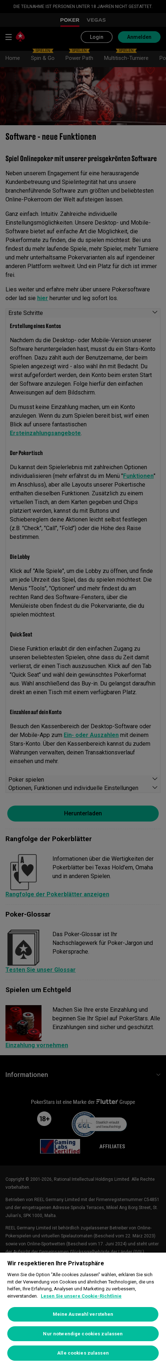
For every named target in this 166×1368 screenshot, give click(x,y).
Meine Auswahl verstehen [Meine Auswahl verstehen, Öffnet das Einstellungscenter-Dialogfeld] (83, 1314)
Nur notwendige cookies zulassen (83, 1333)
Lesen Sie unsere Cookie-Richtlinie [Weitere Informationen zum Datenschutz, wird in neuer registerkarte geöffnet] (81, 1296)
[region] (83, 1310)
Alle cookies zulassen (83, 1353)
